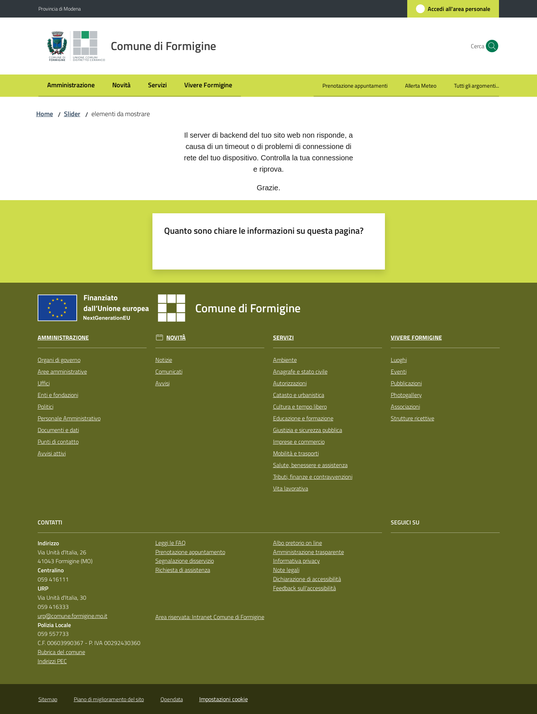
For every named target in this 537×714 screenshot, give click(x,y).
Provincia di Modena (59, 8)
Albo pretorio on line (297, 542)
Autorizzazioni (290, 383)
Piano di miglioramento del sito (109, 699)
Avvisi (162, 383)
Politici (45, 406)
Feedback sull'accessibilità (304, 588)
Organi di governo (59, 359)
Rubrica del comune (61, 652)
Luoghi (399, 359)
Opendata (171, 699)
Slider (72, 114)
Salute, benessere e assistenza (310, 465)
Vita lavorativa (290, 488)
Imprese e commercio (299, 441)
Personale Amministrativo (69, 418)
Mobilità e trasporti (296, 453)
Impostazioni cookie (223, 699)
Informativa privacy (296, 560)
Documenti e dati (58, 429)
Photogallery (406, 394)
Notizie (163, 359)
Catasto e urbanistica (298, 394)
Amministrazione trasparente (308, 551)
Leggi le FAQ (170, 542)
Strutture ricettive (412, 418)
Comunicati (168, 371)
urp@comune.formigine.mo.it (72, 615)
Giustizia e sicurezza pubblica (307, 429)
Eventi (398, 371)
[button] (490, 46)
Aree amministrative (62, 371)
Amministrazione (63, 337)
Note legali (286, 569)
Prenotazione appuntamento (190, 551)
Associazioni (405, 406)
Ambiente (285, 359)
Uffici (44, 383)
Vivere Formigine (416, 337)
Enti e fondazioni (58, 394)
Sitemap (47, 699)
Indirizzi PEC (52, 661)
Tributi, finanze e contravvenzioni (312, 476)
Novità (176, 337)
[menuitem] (70, 86)
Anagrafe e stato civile (300, 371)
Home (44, 114)
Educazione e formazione (303, 418)
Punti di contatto (58, 441)
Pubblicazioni (406, 383)
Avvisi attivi (52, 453)
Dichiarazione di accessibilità (307, 578)
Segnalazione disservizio (184, 560)
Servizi (283, 337)
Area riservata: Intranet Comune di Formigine (209, 616)
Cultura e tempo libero (300, 406)
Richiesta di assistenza (182, 569)
